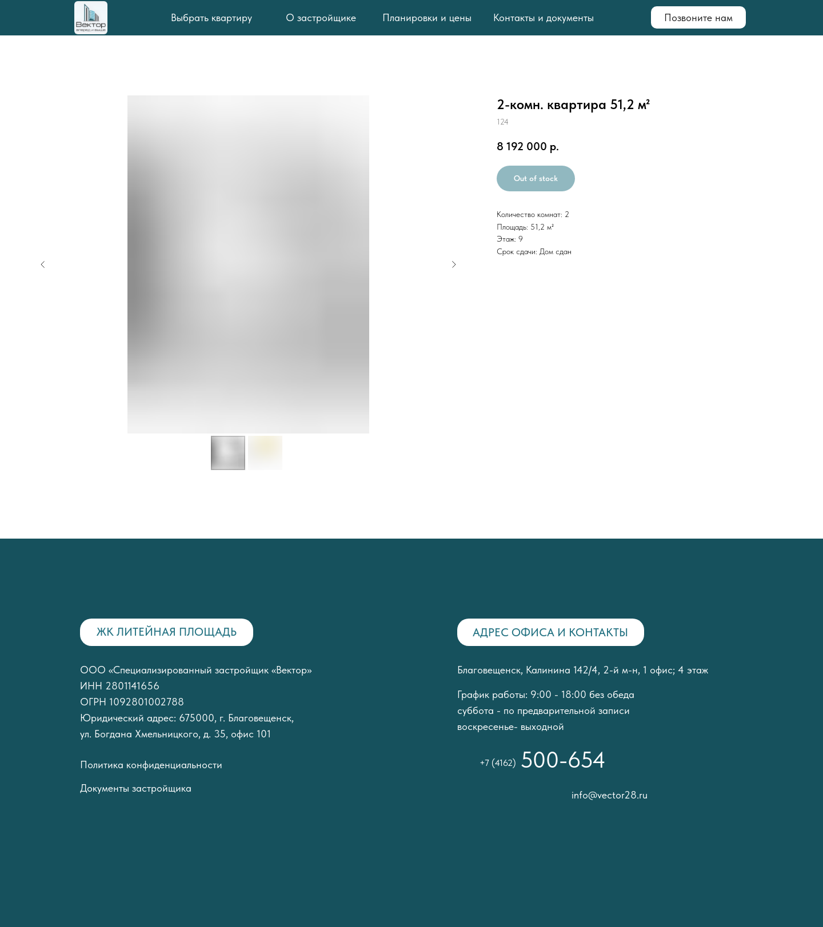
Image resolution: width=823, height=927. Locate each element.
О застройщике (321, 17)
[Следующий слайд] (453, 264)
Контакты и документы (543, 17)
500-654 (563, 759)
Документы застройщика (135, 788)
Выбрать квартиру (211, 17)
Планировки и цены (427, 17)
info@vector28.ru (610, 795)
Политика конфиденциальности (151, 765)
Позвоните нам (698, 17)
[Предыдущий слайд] (42, 264)
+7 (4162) (498, 762)
